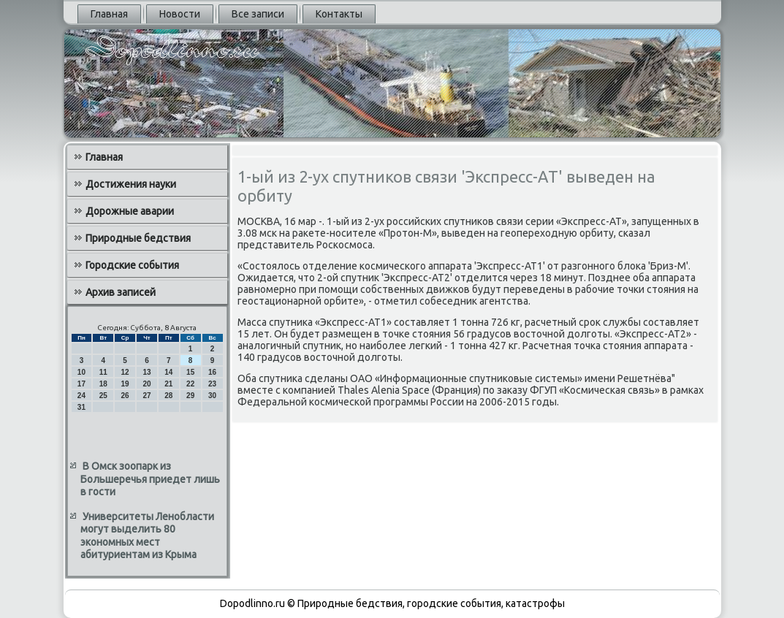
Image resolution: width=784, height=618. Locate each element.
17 (81, 384)
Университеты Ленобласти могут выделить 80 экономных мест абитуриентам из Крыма (147, 536)
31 (81, 407)
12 (125, 372)
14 (168, 372)
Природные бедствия (138, 238)
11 (103, 372)
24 (81, 396)
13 (146, 372)
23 (212, 384)
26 (125, 396)
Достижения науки (130, 184)
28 (168, 396)
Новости (179, 14)
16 (212, 372)
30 (212, 396)
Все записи (258, 14)
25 (103, 396)
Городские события (132, 265)
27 (146, 396)
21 (168, 384)
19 (125, 384)
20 (146, 384)
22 (190, 384)
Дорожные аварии (129, 211)
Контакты (339, 14)
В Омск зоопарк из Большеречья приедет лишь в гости (150, 478)
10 (81, 372)
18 (103, 384)
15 (190, 372)
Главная (109, 14)
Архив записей (120, 292)
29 (190, 396)
